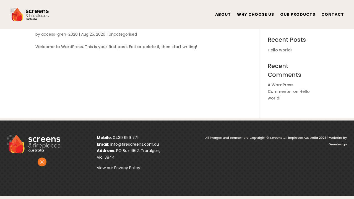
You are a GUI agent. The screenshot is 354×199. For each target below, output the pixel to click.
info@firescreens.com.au (134, 144)
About (223, 14)
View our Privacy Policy (118, 168)
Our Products (297, 14)
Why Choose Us (255, 14)
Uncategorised (123, 34)
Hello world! (280, 50)
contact (332, 14)
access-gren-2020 (59, 34)
